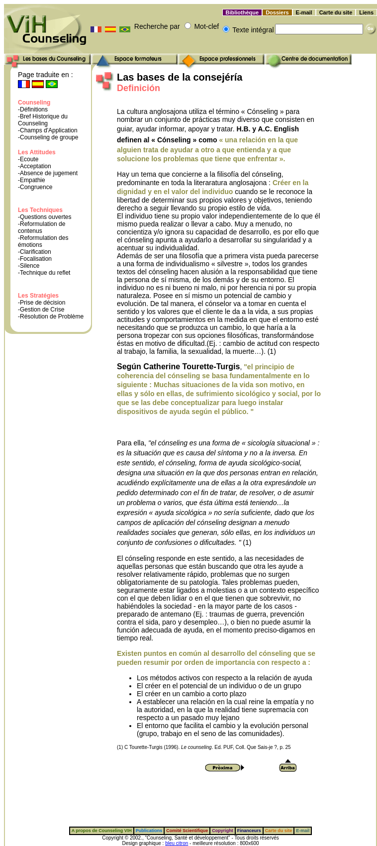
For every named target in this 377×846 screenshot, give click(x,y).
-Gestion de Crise (41, 309)
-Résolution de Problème (51, 316)
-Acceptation (34, 166)
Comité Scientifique (187, 830)
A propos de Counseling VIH (102, 830)
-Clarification (34, 251)
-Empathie (31, 180)
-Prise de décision (41, 302)
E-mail (304, 12)
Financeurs (249, 830)
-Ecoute (28, 159)
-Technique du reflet (44, 272)
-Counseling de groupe (48, 137)
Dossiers (277, 12)
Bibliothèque (242, 12)
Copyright (222, 830)
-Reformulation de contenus (41, 227)
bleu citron (176, 843)
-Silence (28, 265)
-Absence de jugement (48, 173)
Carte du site (336, 12)
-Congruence (35, 187)
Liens (366, 12)
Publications (149, 830)
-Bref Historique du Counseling (43, 120)
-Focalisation (35, 258)
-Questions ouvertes (44, 216)
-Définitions (33, 109)
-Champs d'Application (48, 130)
